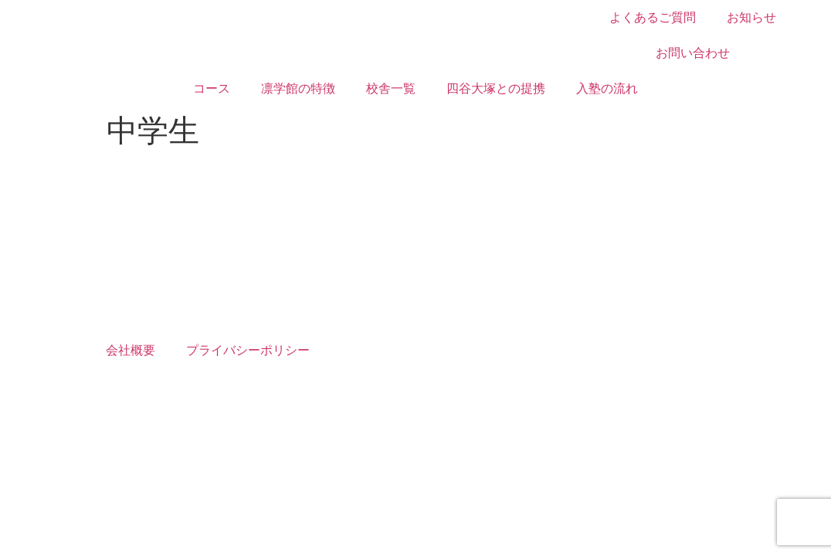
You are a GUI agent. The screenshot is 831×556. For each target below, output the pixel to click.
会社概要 (130, 350)
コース (211, 88)
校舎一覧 (391, 88)
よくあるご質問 (652, 17)
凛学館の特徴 (298, 88)
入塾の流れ (607, 88)
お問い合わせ (693, 53)
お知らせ (751, 17)
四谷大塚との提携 (495, 88)
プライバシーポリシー (248, 350)
